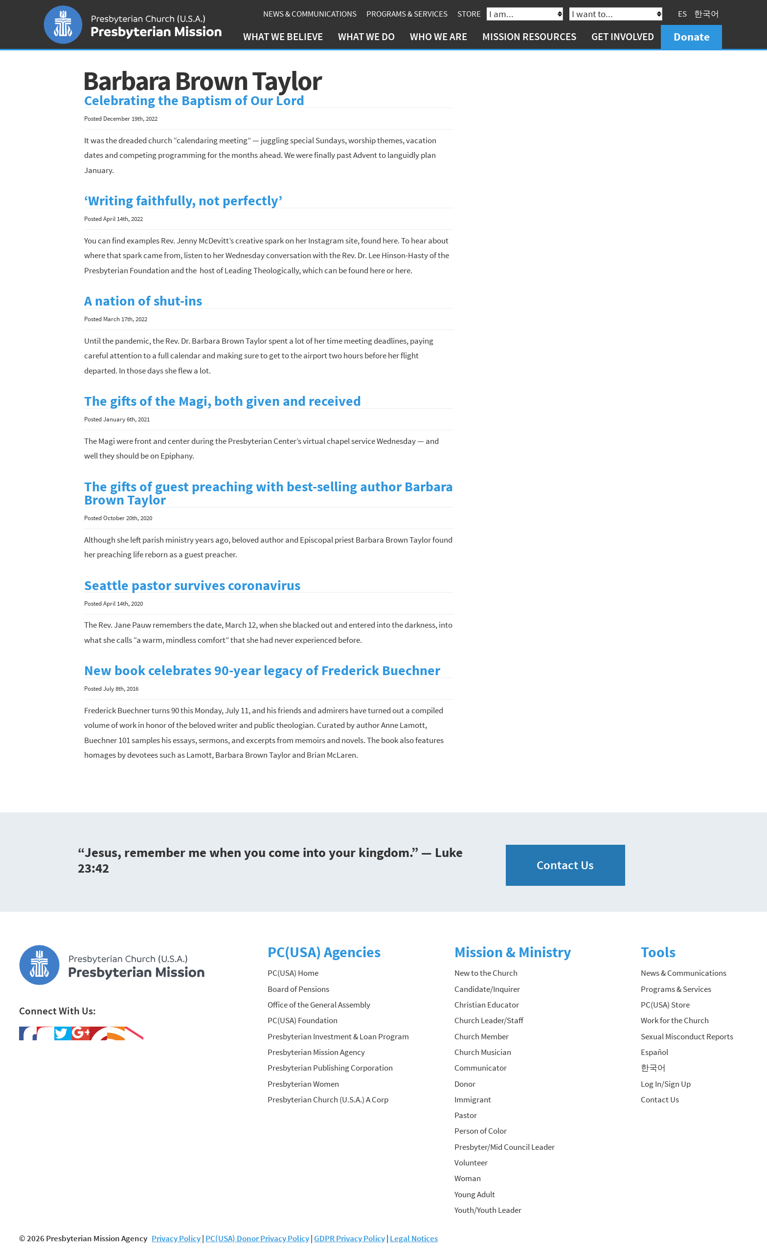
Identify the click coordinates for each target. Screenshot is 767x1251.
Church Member (481, 1036)
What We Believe (283, 36)
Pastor (465, 1115)
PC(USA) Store (665, 1004)
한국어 (707, 13)
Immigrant (472, 1099)
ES (682, 13)
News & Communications (310, 13)
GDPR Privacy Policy (349, 1238)
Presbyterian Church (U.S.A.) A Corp (328, 1099)
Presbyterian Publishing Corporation (330, 1067)
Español (654, 1051)
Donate (692, 36)
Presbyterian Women (303, 1083)
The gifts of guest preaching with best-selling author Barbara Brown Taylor (268, 493)
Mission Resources (530, 36)
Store (469, 13)
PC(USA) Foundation (303, 1020)
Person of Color (480, 1130)
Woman (467, 1178)
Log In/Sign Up (666, 1083)
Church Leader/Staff (488, 1020)
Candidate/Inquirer (487, 988)
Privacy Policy (176, 1238)
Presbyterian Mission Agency (316, 1051)
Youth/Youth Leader (487, 1209)
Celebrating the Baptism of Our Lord (194, 100)
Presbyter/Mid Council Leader (504, 1146)
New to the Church (486, 972)
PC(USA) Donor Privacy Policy (257, 1238)
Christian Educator (486, 1004)
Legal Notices (414, 1238)
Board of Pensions (298, 988)
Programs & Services (407, 13)
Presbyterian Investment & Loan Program (338, 1036)
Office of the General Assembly (319, 1004)
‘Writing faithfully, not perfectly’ (183, 200)
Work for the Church (675, 1020)
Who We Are (439, 36)
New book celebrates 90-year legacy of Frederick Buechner (262, 670)
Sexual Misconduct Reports (687, 1036)
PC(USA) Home (293, 972)
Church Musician (482, 1051)
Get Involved (623, 36)
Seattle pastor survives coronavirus (192, 584)
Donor (464, 1083)
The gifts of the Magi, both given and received (222, 401)
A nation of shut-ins (143, 300)
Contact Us (565, 864)
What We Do (366, 36)
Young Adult (474, 1193)
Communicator (480, 1067)
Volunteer (471, 1162)
